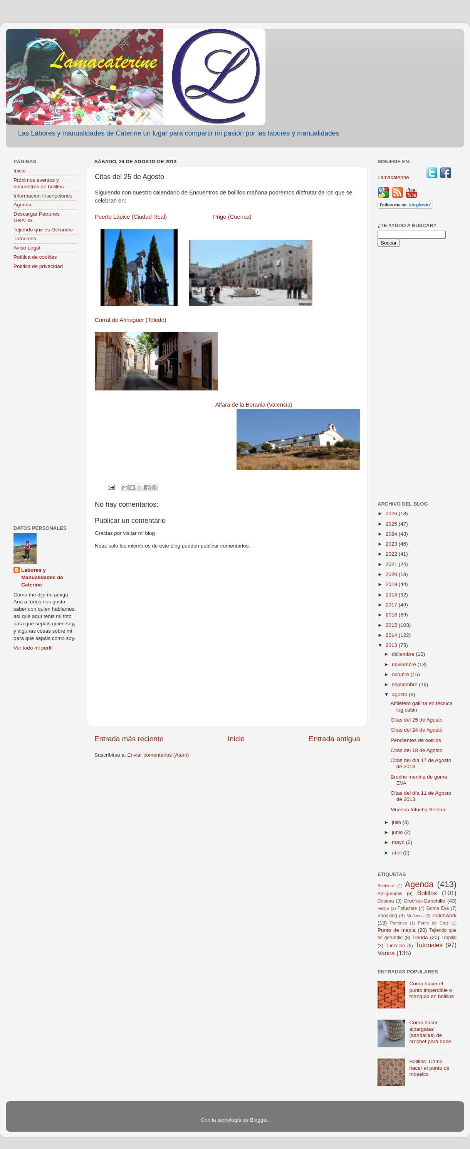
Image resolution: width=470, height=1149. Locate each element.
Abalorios (386, 885)
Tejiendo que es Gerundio (43, 230)
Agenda (22, 205)
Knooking (387, 915)
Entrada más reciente (129, 739)
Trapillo (449, 937)
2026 (392, 513)
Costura (386, 901)
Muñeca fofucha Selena (418, 809)
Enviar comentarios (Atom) (158, 755)
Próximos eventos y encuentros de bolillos (38, 183)
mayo (399, 842)
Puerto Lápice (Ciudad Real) (131, 217)
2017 (392, 605)
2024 (392, 534)
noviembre (405, 664)
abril (397, 853)
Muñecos (415, 915)
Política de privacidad (38, 266)
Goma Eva (437, 908)
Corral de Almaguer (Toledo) (130, 320)
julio (397, 822)
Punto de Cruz (433, 923)
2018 (392, 595)
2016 (392, 615)
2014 (392, 635)
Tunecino (395, 945)
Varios (386, 953)
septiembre (405, 684)
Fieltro (383, 908)
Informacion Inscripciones (42, 196)
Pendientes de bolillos (416, 740)
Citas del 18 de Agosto (417, 750)
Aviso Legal (26, 248)
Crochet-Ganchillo (424, 901)
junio (398, 832)
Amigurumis (390, 893)
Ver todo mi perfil (32, 648)
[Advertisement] (45, 398)
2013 (392, 645)
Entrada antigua (334, 739)
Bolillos (427, 892)
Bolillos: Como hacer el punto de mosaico (429, 1068)
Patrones (398, 923)
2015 (392, 625)
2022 (392, 554)
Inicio (236, 739)
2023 (392, 544)
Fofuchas (407, 908)
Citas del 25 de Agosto (417, 720)
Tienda (420, 937)
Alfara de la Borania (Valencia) (253, 405)
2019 (392, 584)
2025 (392, 524)
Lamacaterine (394, 177)
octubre (401, 674)
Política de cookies (35, 257)
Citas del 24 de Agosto (417, 730)
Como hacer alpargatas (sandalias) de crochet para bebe (430, 1032)
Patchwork (444, 915)
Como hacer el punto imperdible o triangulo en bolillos (431, 990)
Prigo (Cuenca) (232, 217)
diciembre (404, 654)
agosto (400, 694)
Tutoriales (24, 238)
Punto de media (397, 930)
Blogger (259, 1120)
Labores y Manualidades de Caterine (42, 577)
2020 (392, 574)
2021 (392, 564)
